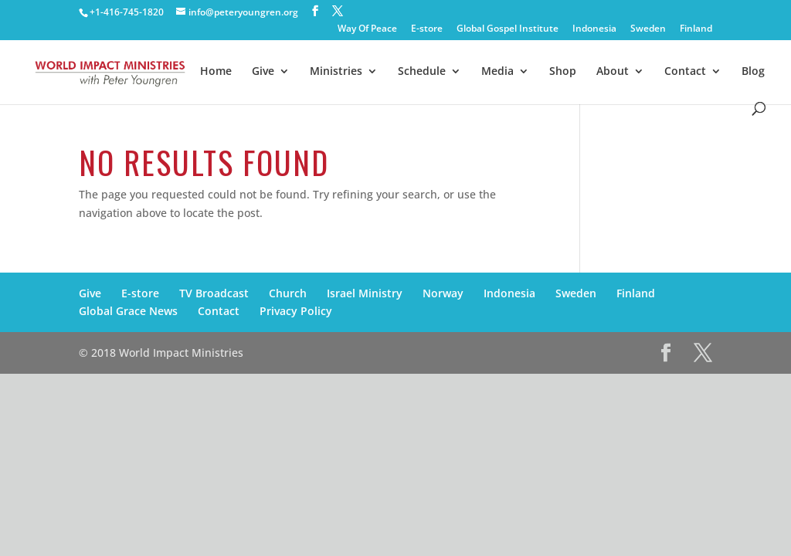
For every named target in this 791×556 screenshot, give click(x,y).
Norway (443, 293)
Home (216, 72)
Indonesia (594, 29)
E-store (427, 29)
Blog (753, 72)
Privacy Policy (296, 310)
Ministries (336, 72)
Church (288, 293)
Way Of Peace (367, 29)
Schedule (422, 72)
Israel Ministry (364, 293)
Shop (562, 72)
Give (263, 72)
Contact (685, 72)
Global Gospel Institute (507, 29)
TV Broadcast (214, 293)
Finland (696, 29)
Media (497, 72)
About (612, 72)
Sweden (648, 29)
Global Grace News (128, 310)
